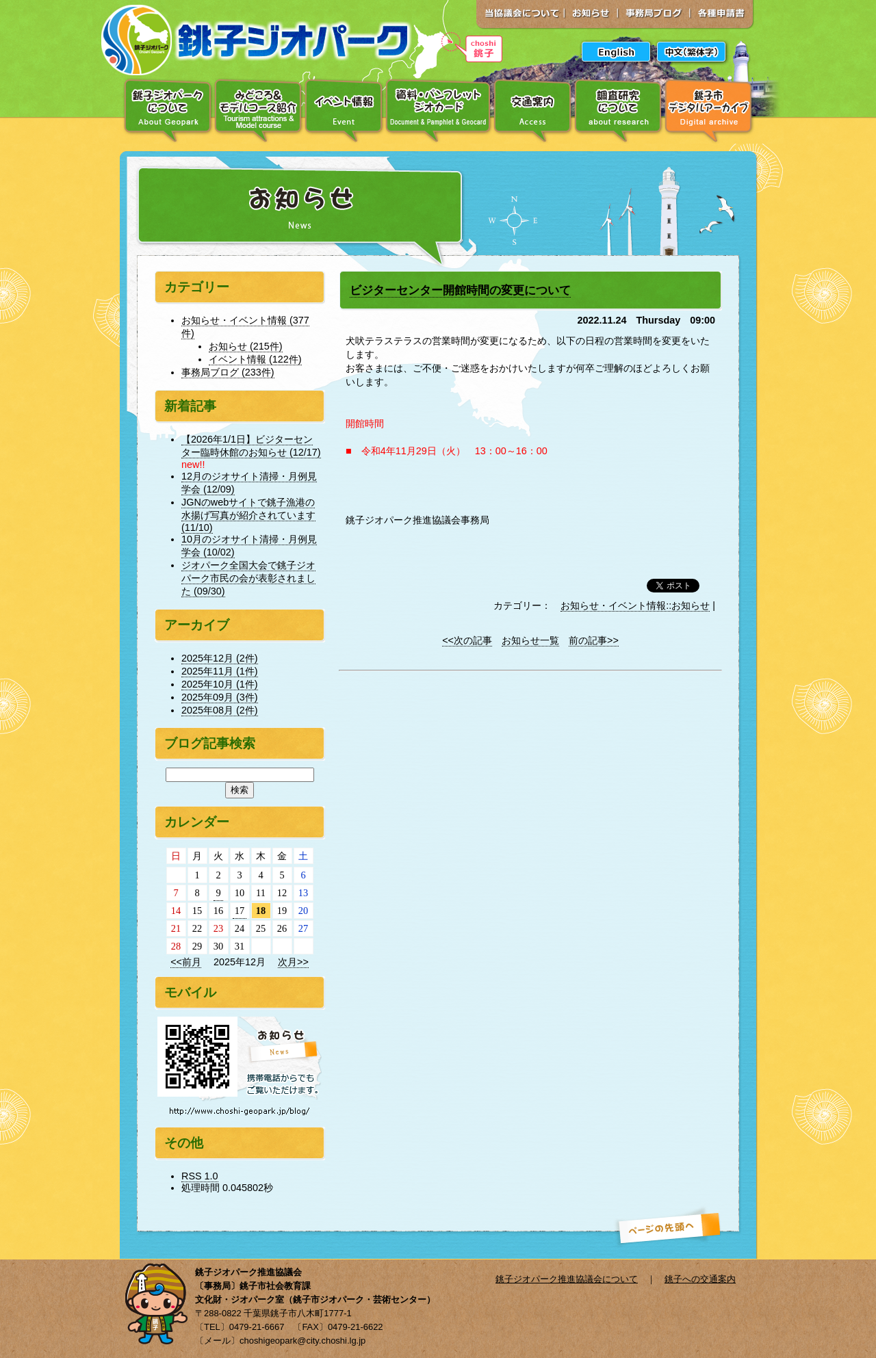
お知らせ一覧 (530, 640)
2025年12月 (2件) (219, 658)
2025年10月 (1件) (219, 684)
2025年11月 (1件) (219, 671)
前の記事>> (594, 640)
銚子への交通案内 (700, 1279)
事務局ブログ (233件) (227, 372)
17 (239, 910)
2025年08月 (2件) (219, 710)
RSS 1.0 (199, 1176)
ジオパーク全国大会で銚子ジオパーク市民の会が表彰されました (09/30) (248, 578)
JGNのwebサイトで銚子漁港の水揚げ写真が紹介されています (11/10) (248, 515)
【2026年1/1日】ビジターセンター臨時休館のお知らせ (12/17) (251, 446)
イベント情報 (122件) (255, 359)
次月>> (293, 961)
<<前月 (185, 961)
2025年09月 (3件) (219, 697)
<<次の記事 (467, 640)
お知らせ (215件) (246, 346)
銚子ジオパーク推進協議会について (566, 1279)
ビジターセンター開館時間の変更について (460, 290)
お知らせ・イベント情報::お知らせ (635, 605)
